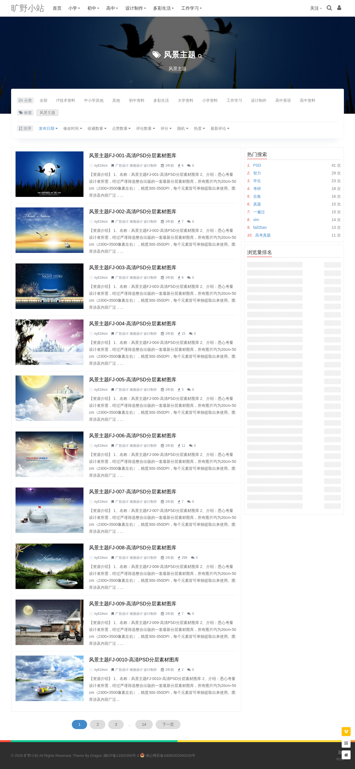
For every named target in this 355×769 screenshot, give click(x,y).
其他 (116, 100)
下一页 (168, 724)
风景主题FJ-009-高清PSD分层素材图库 (132, 603)
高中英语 (283, 100)
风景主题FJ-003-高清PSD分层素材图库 (132, 267)
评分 (166, 128)
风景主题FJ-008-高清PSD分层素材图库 (132, 547)
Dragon (96, 755)
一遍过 (259, 212)
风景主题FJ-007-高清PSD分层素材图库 (132, 491)
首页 (57, 8)
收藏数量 (97, 128)
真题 (257, 204)
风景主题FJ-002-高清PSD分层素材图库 (132, 211)
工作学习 (190, 8)
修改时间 (72, 128)
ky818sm (101, 165)
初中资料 (136, 100)
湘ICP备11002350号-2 (121, 755)
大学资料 (185, 100)
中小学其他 (93, 100)
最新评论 (220, 128)
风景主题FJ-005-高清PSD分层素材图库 (132, 379)
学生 (257, 181)
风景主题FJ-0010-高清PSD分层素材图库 (134, 660)
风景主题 (180, 54)
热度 (199, 128)
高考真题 (263, 235)
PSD (257, 165)
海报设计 (136, 165)
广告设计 (122, 165)
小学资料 (210, 100)
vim (256, 219)
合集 (257, 196)
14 (144, 724)
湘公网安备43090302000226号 (167, 755)
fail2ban (260, 227)
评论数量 (145, 128)
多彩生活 (162, 8)
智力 (257, 173)
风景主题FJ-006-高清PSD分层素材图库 (132, 435)
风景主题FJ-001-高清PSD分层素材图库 (132, 155)
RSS (340, 755)
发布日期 (48, 128)
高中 (110, 8)
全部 (43, 100)
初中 (91, 8)
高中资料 (307, 100)
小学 (72, 8)
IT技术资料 (65, 100)
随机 (182, 128)
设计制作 (134, 8)
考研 (257, 188)
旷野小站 (27, 8)
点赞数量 (121, 128)
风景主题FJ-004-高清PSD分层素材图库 (132, 323)
